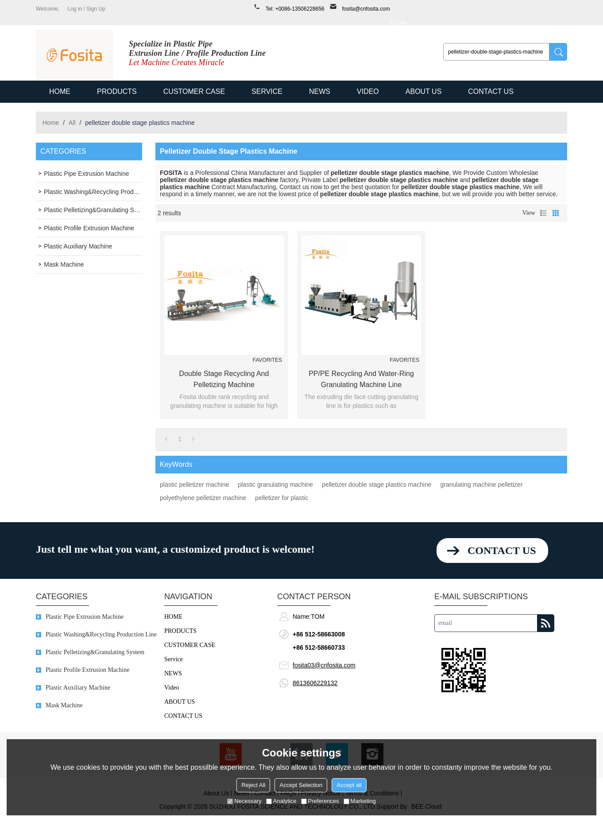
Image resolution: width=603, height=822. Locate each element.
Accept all (348, 785)
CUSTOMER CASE (194, 91)
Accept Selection (300, 785)
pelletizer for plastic (281, 497)
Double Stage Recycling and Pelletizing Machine (224, 379)
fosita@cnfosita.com (366, 9)
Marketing (360, 801)
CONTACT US (491, 91)
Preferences (320, 801)
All (72, 122)
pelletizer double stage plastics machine (376, 484)
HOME (59, 91)
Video (368, 91)
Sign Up (95, 9)
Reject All (253, 785)
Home (51, 122)
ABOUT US (424, 91)
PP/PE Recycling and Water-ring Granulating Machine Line (361, 379)
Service (266, 91)
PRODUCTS (117, 91)
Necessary (244, 801)
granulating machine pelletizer (482, 484)
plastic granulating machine (275, 484)
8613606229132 (315, 682)
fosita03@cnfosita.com (324, 665)
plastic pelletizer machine (194, 484)
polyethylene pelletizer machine (203, 497)
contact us (502, 550)
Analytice (281, 801)
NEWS (319, 91)
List (543, 213)
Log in (74, 9)
